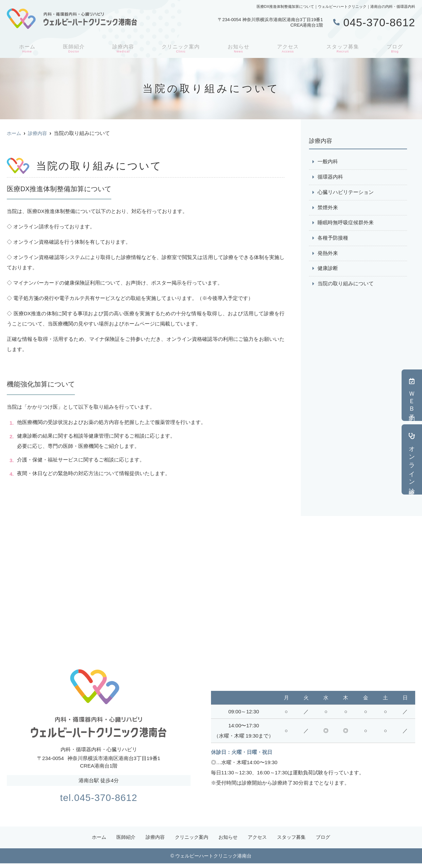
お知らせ (238, 48)
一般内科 (328, 162)
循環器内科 (330, 177)
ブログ (396, 48)
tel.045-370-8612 (98, 796)
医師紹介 (72, 48)
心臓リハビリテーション (346, 192)
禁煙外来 (328, 208)
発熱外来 (328, 254)
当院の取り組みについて (346, 284)
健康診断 (328, 269)
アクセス (288, 48)
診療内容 (122, 48)
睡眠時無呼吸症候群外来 (346, 223)
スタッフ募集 (343, 48)
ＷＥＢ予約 (411, 395)
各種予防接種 (333, 238)
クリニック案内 (180, 48)
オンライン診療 (411, 459)
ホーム (26, 48)
